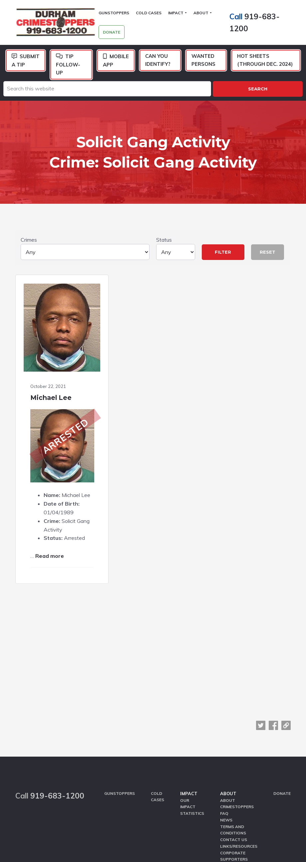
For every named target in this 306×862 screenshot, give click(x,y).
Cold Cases (157, 716)
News (226, 739)
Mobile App (116, 61)
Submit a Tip (26, 61)
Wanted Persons (203, 60)
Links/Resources (238, 765)
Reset (267, 243)
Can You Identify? (157, 60)
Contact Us (233, 758)
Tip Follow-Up (68, 65)
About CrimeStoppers (237, 723)
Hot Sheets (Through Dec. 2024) (265, 60)
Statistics (192, 732)
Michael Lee (51, 377)
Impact (188, 713)
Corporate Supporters (234, 775)
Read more (50, 553)
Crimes (85, 239)
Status (175, 239)
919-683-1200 (57, 715)
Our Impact (187, 723)
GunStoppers (119, 712)
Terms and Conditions (233, 749)
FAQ (224, 732)
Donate (282, 712)
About (228, 713)
